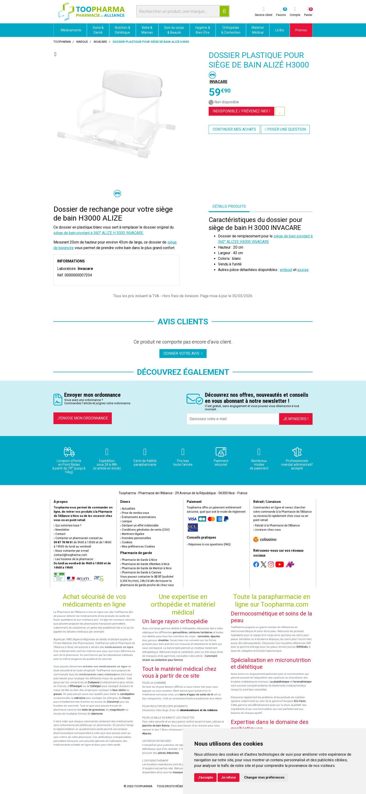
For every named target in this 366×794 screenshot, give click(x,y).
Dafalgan (95, 686)
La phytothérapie (279, 681)
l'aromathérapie (302, 681)
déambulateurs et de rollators (199, 710)
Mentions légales (132, 534)
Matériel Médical (258, 30)
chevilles (163, 640)
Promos (301, 30)
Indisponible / (241, 111)
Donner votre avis (183, 353)
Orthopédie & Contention (230, 30)
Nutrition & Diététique (122, 30)
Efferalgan (76, 686)
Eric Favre (300, 701)
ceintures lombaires (200, 632)
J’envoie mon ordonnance (82, 418)
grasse (57, 694)
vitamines (97, 713)
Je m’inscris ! (296, 419)
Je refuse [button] (228, 777)
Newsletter (61, 529)
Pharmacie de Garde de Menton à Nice (146, 568)
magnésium (117, 709)
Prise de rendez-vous (134, 513)
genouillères (179, 632)
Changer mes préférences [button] (264, 777)
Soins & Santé (98, 30)
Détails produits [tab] (229, 206)
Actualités (127, 508)
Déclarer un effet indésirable (139, 525)
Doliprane (93, 682)
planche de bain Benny (155, 725)
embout (286, 270)
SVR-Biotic (302, 646)
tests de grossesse (93, 709)
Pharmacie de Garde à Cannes (140, 572)
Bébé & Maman (147, 30)
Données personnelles (135, 538)
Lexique (126, 521)
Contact (60, 534)
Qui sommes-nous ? (67, 525)
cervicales (203, 636)
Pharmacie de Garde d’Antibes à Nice (144, 564)
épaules (215, 636)
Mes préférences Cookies (137, 546)
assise (303, 270)
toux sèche (119, 690)
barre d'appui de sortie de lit (196, 694)
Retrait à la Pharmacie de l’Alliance (276, 525)
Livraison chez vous (267, 529)
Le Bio (279, 30)
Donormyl (113, 701)
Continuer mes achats (234, 129)
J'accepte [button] (205, 777)
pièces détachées (168, 753)
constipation (127, 694)
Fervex (126, 698)
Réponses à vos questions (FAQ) (209, 544)
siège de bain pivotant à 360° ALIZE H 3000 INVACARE (98, 233)
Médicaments (70, 30)
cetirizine (79, 698)
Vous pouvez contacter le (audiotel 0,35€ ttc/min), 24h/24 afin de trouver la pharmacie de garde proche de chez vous (147, 581)
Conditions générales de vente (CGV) (145, 529)
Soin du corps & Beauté (174, 30)
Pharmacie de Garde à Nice (138, 560)
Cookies (126, 542)
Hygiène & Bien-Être (202, 30)
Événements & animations (138, 517)
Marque (82, 41)
